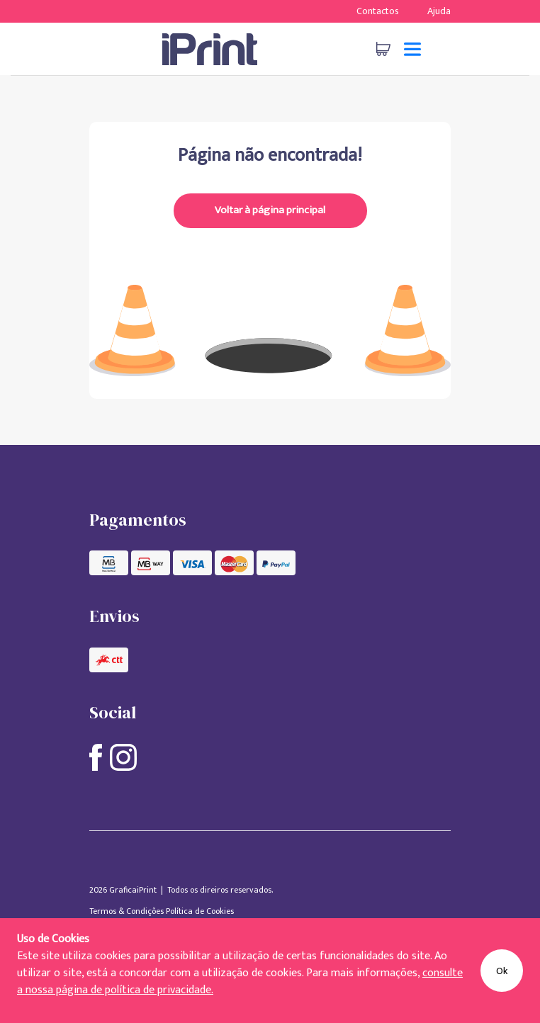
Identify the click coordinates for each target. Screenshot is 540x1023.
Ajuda (439, 11)
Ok (501, 971)
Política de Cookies (200, 911)
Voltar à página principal (270, 210)
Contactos (377, 11)
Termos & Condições (127, 911)
